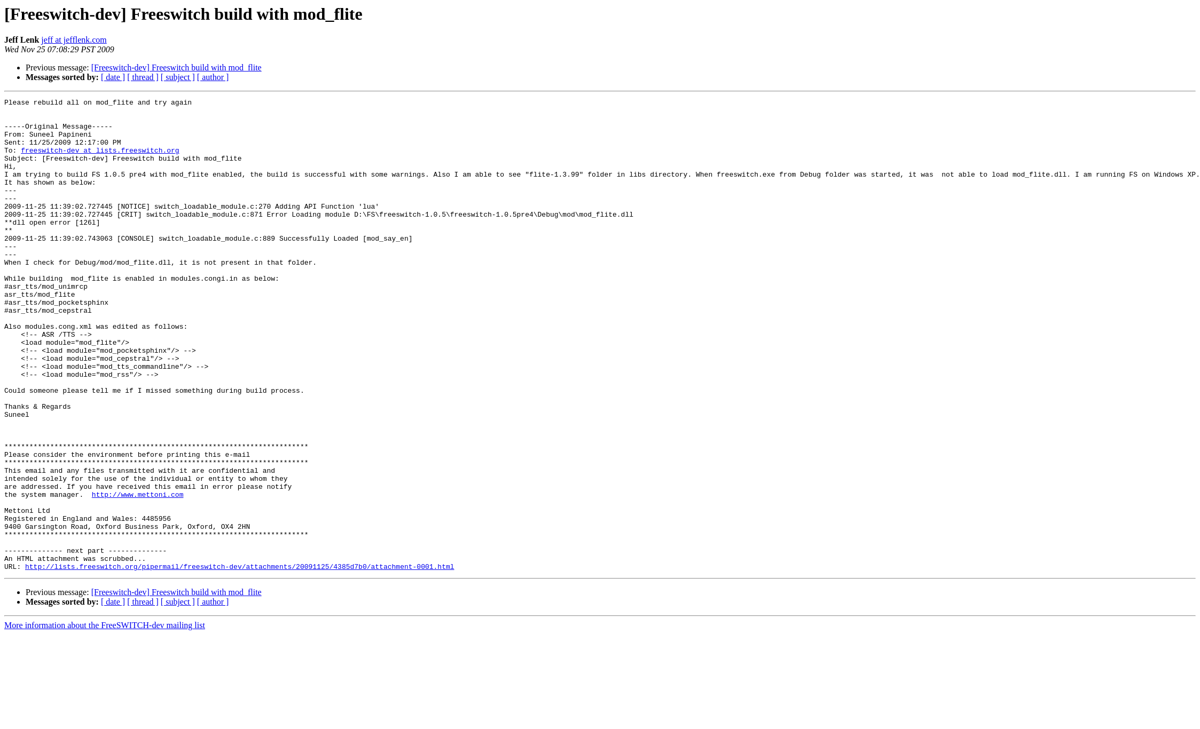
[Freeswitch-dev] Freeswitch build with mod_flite (176, 67)
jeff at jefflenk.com (73, 39)
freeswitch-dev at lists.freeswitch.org (100, 161)
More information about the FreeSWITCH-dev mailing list (104, 719)
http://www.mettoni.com (138, 574)
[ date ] (113, 77)
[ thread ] (143, 77)
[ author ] (213, 77)
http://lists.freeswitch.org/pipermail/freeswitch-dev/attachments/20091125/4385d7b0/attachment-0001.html (239, 660)
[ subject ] (178, 77)
